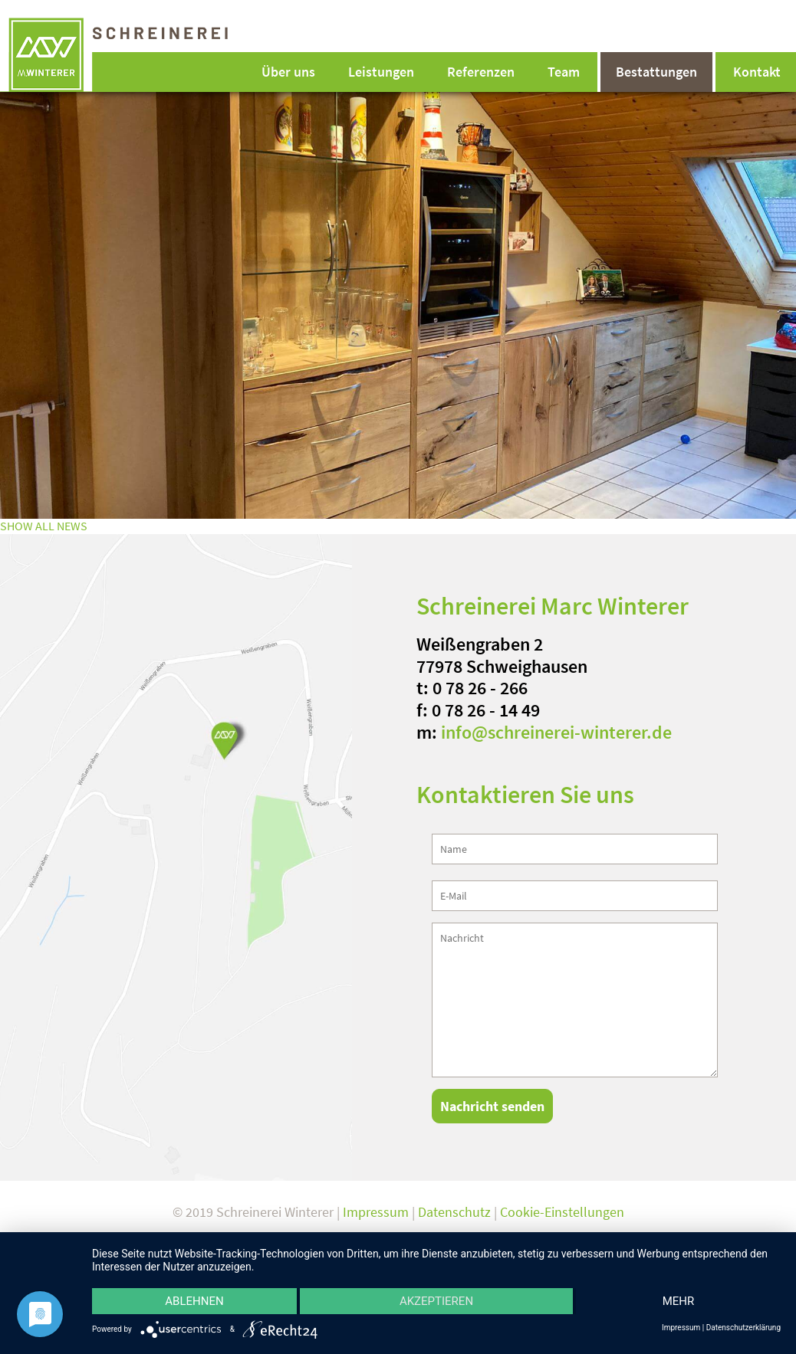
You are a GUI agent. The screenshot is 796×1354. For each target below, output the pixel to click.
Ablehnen (194, 1301)
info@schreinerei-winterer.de (556, 732)
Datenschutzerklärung (743, 1327)
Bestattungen (656, 71)
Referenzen (481, 71)
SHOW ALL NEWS (43, 525)
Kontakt (757, 71)
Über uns (288, 71)
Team (564, 71)
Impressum (376, 1212)
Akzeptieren (436, 1301)
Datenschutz (454, 1212)
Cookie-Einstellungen (562, 1212)
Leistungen (381, 71)
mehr (679, 1301)
